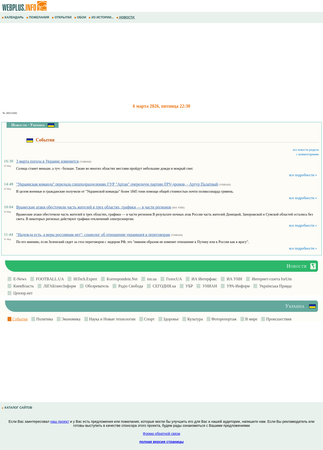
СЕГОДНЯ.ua (163, 286)
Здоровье (170, 319)
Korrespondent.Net (121, 279)
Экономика (70, 319)
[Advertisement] (151, 63)
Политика (44, 319)
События (19, 319)
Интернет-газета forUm (271, 279)
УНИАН (208, 286)
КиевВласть (22, 286)
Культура (194, 319)
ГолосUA (173, 279)
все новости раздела (306, 150)
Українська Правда (274, 286)
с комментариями (307, 154)
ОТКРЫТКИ (62, 17)
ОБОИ (80, 17)
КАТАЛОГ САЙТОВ (17, 407)
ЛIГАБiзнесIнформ (58, 286)
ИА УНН (233, 279)
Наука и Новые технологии (112, 319)
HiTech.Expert (84, 279)
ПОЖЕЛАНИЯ (38, 17)
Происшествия (278, 319)
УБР (188, 286)
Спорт (149, 319)
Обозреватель (96, 286)
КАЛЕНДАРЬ (13, 17)
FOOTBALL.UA (49, 279)
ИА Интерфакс (203, 279)
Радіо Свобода (129, 286)
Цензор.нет (22, 293)
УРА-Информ (237, 286)
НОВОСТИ (125, 17)
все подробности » (303, 175)
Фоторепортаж (223, 319)
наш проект (59, 421)
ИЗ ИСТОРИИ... (102, 17)
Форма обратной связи (161, 434)
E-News (18, 279)
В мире (250, 319)
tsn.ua (151, 279)
